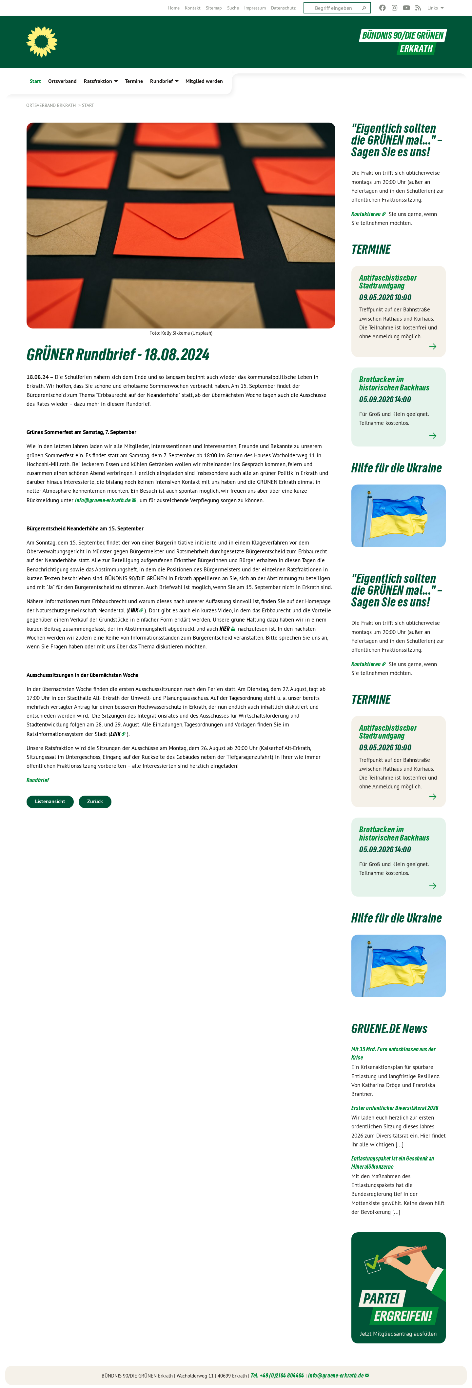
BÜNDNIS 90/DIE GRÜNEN (403, 35)
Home (174, 8)
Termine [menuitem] (134, 81)
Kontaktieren (366, 213)
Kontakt (193, 8)
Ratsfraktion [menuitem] (98, 81)
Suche (233, 8)
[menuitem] (174, 8)
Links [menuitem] (432, 8)
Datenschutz (283, 8)
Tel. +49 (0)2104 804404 (277, 1373)
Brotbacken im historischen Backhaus (394, 382)
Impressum (255, 8)
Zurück (95, 801)
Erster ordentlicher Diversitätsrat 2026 (394, 1105)
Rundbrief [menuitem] (161, 81)
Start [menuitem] (35, 81)
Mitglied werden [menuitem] (204, 81)
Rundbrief (38, 780)
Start (88, 105)
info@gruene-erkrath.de (102, 500)
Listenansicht (50, 801)
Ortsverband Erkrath (51, 105)
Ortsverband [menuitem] (62, 81)
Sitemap (214, 8)
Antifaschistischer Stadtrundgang (388, 281)
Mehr (398, 345)
